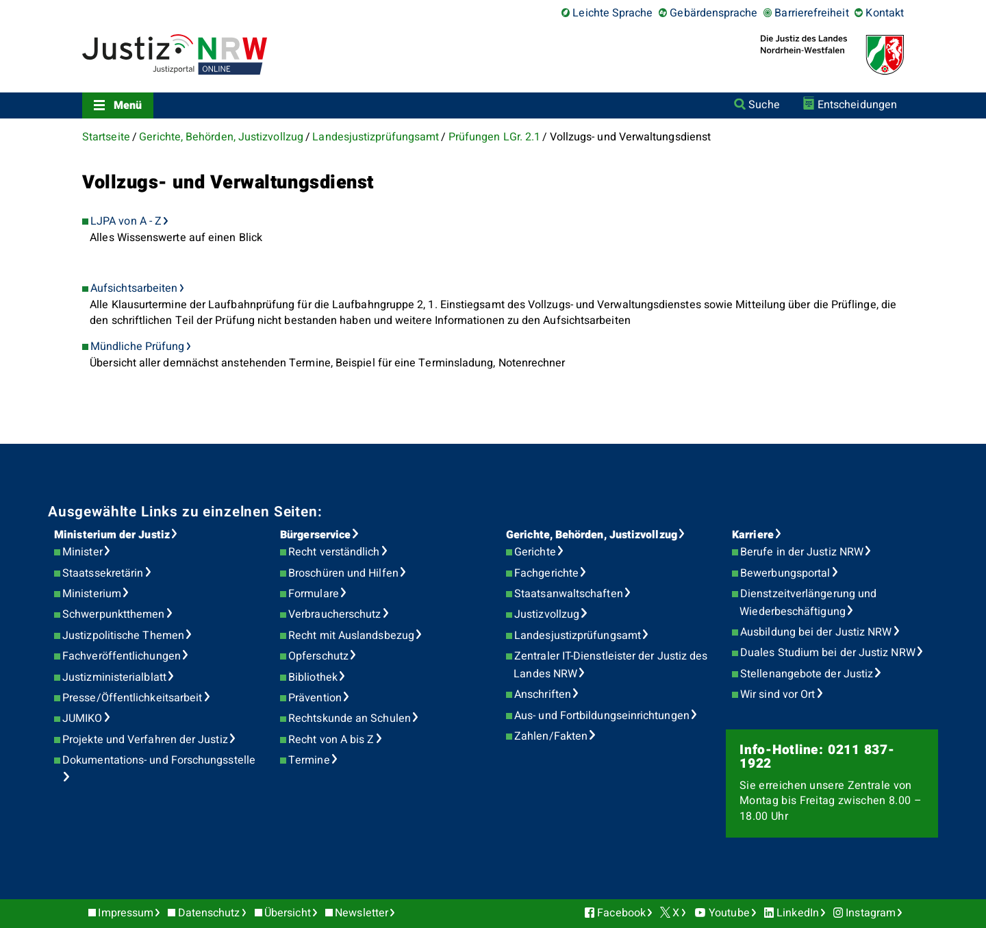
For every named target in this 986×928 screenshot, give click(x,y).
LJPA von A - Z (126, 221)
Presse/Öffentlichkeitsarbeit (132, 698)
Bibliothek (313, 677)
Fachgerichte (546, 573)
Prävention (315, 698)
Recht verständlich (333, 552)
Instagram (871, 913)
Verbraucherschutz (334, 614)
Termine (309, 760)
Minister (82, 552)
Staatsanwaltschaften (568, 594)
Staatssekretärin (102, 573)
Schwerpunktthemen (113, 614)
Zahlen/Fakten (550, 736)
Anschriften (542, 694)
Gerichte (535, 552)
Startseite (106, 137)
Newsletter (361, 913)
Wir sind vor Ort (777, 694)
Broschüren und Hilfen (343, 573)
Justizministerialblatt (114, 677)
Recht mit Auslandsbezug (351, 635)
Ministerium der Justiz (112, 535)
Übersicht (287, 913)
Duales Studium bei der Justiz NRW (827, 652)
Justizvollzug (546, 614)
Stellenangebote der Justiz (806, 674)
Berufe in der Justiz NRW (801, 552)
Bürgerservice (315, 535)
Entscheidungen (857, 105)
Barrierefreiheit (811, 13)
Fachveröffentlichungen (121, 656)
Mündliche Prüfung (137, 346)
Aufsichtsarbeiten (133, 288)
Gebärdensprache (713, 13)
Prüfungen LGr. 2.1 (494, 137)
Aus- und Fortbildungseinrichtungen (602, 715)
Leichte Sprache (612, 13)
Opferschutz (318, 656)
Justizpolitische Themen (123, 635)
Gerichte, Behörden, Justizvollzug (221, 137)
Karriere (753, 535)
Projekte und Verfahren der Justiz (145, 739)
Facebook (621, 913)
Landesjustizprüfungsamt (375, 137)
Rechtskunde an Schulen (349, 718)
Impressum (125, 913)
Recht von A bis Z (331, 739)
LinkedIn (797, 913)
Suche (763, 105)
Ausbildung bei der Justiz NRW (816, 632)
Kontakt (884, 13)
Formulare (313, 594)
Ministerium (91, 594)
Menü (128, 105)
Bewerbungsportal (785, 573)
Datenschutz (209, 913)
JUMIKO (82, 718)
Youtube (729, 913)
